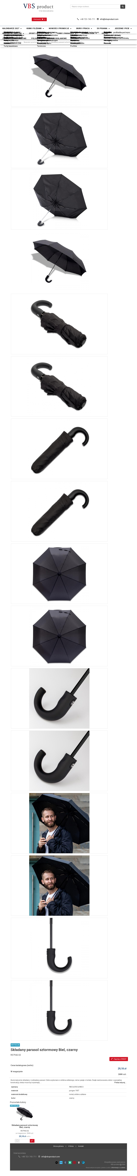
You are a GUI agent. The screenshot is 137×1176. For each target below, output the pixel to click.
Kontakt (81, 1146)
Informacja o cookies (118, 1167)
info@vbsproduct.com (109, 19)
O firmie (71, 1146)
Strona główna (15, 42)
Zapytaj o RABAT (119, 1059)
